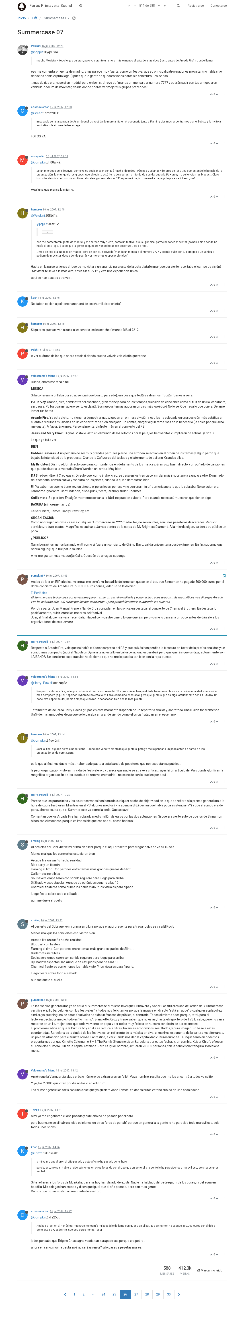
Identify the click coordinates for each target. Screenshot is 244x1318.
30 (169, 1294)
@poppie (37, 52)
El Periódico (39, 593)
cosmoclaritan (40, 107)
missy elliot (38, 156)
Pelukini (36, 46)
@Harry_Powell (42, 683)
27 (136, 1294)
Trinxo (35, 1110)
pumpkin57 (38, 575)
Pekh (34, 349)
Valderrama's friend (43, 375)
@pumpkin (38, 162)
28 (147, 1294)
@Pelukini (38, 215)
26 (125, 1294)
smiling (35, 841)
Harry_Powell (39, 641)
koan (34, 297)
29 (158, 1294)
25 (114, 1294)
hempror (36, 209)
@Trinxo (37, 1153)
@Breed (36, 113)
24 (103, 1294)
